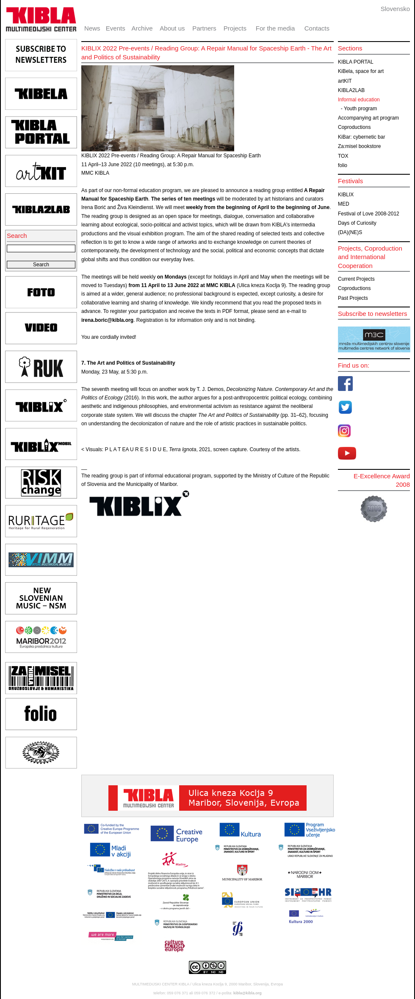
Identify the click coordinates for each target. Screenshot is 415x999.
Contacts (316, 28)
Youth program (360, 109)
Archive (142, 28)
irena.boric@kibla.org (107, 320)
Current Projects (356, 279)
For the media (275, 28)
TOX (343, 156)
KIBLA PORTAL (356, 62)
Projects (235, 28)
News (92, 28)
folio (342, 165)
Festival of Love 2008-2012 (368, 214)
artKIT (345, 81)
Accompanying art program (368, 118)
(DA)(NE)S (350, 232)
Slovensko (395, 8)
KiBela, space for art (361, 71)
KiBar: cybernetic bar (361, 137)
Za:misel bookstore (359, 146)
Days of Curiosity (357, 223)
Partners (204, 28)
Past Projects (353, 298)
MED (343, 204)
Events (115, 28)
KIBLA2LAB (351, 90)
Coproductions (354, 127)
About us (172, 28)
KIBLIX (346, 195)
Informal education (359, 100)
